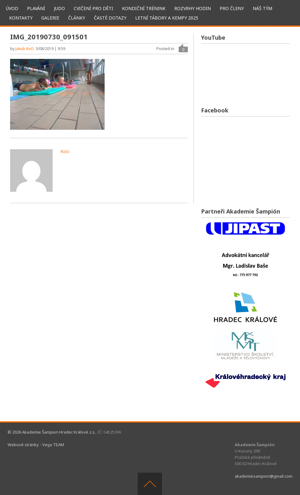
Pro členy (232, 8)
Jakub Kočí (24, 48)
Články (76, 18)
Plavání (36, 8)
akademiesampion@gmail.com (263, 476)
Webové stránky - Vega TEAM (36, 444)
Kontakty (20, 18)
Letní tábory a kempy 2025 (166, 18)
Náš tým (262, 8)
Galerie (50, 18)
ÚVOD (12, 8)
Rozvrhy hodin (192, 8)
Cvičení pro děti (93, 8)
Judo (59, 8)
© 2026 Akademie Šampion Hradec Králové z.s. (51, 432)
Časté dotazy (110, 18)
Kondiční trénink (143, 8)
